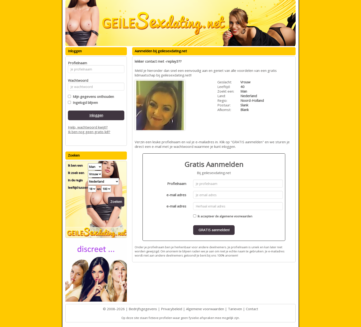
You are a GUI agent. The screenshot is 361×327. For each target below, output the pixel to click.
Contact (252, 309)
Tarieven (235, 309)
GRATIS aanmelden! (214, 230)
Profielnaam (176, 183)
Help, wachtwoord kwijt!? (88, 127)
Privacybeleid (171, 309)
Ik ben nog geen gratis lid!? (89, 131)
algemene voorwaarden (235, 216)
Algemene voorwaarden (205, 309)
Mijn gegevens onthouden (92, 96)
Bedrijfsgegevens (143, 309)
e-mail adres (176, 195)
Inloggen (96, 115)
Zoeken (116, 201)
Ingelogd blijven (84, 102)
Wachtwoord (77, 80)
